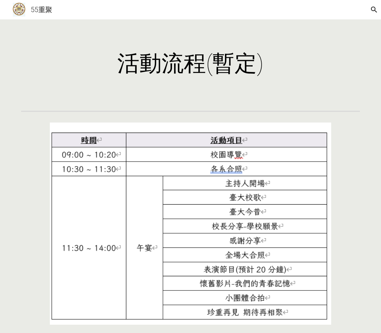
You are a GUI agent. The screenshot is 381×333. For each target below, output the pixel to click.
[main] (190, 63)
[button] (372, 9)
